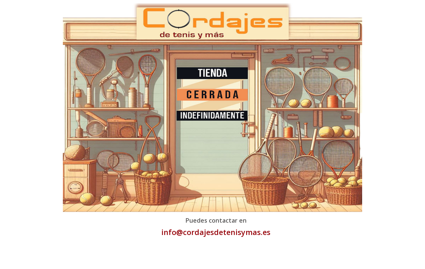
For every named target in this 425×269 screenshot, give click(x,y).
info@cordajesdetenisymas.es (215, 232)
